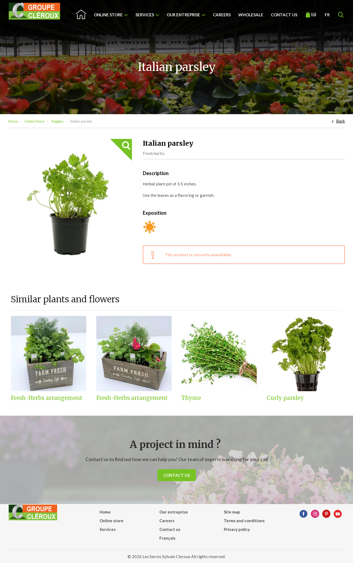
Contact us (284, 14)
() (311, 15)
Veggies (57, 121)
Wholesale (250, 14)
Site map (232, 511)
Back (340, 121)
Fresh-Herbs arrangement (46, 398)
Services (144, 14)
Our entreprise (183, 14)
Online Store (34, 121)
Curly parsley (285, 398)
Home (13, 121)
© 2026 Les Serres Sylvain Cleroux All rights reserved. (176, 556)
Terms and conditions (244, 520)
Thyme (191, 398)
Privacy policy (237, 529)
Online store (108, 14)
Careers (222, 14)
